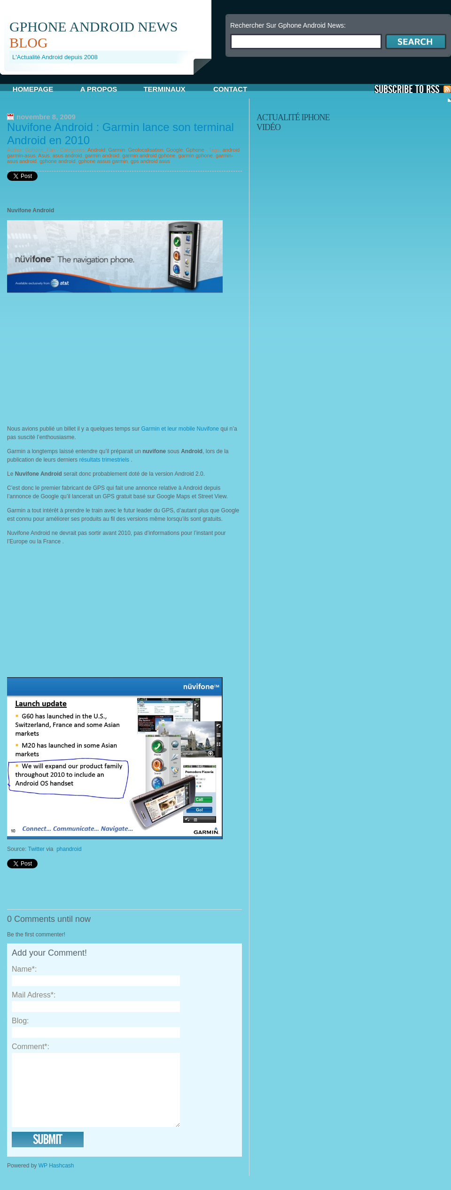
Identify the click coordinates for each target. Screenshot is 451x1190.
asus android (67, 155)
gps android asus (150, 161)
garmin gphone (196, 155)
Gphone (195, 150)
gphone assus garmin (103, 161)
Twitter (36, 849)
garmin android (102, 155)
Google (174, 150)
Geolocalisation (145, 150)
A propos (98, 89)
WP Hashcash (56, 1179)
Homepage (33, 89)
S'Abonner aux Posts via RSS (412, 89)
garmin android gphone (148, 155)
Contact (230, 89)
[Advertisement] (86, 359)
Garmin (116, 150)
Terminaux (164, 89)
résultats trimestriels (103, 459)
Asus (43, 155)
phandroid (68, 849)
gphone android (57, 161)
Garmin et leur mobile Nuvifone (180, 428)
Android (96, 150)
